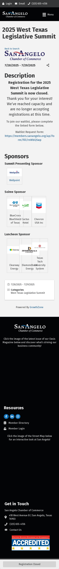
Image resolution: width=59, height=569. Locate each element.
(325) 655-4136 (17, 524)
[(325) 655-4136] (36, 3)
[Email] (19, 3)
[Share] (47, 65)
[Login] (6, 3)
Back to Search (12, 48)
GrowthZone (36, 307)
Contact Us (16, 529)
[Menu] (48, 14)
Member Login (17, 428)
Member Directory (19, 422)
